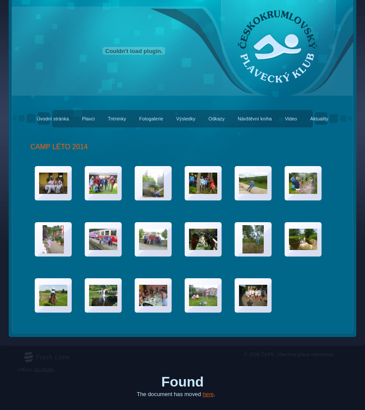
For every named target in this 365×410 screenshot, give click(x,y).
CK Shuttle (44, 369)
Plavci (88, 118)
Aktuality (319, 118)
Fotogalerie (151, 118)
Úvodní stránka (52, 118)
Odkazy (217, 118)
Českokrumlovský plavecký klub (182, 4)
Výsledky (186, 118)
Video (291, 118)
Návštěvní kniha (255, 118)
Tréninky (117, 118)
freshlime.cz (35, 354)
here (208, 394)
